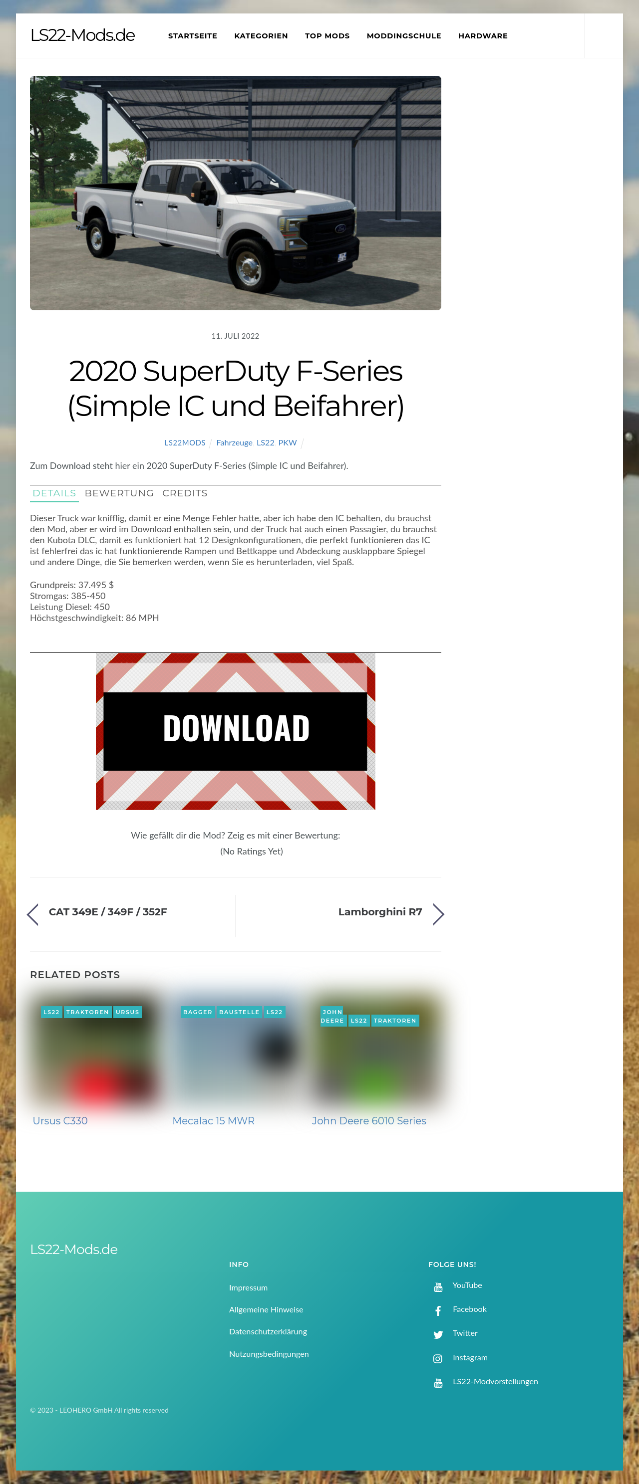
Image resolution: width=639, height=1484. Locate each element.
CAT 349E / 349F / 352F (108, 911)
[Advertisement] (539, 241)
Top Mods (327, 35)
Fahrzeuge (235, 442)
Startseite (193, 35)
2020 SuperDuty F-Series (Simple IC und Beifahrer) (235, 388)
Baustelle (239, 1012)
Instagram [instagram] (458, 1357)
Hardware (483, 35)
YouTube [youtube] (455, 1284)
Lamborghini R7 (380, 911)
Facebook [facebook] (457, 1308)
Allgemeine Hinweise (266, 1309)
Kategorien (261, 35)
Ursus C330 (60, 1121)
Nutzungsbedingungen (269, 1353)
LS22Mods (185, 442)
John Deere (332, 1017)
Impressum (248, 1287)
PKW (288, 442)
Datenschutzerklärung (268, 1331)
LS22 (266, 442)
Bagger (198, 1012)
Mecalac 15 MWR (213, 1121)
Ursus (128, 1012)
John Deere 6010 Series (369, 1121)
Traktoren (87, 1012)
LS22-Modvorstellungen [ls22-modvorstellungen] (483, 1381)
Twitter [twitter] (453, 1332)
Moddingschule (404, 35)
